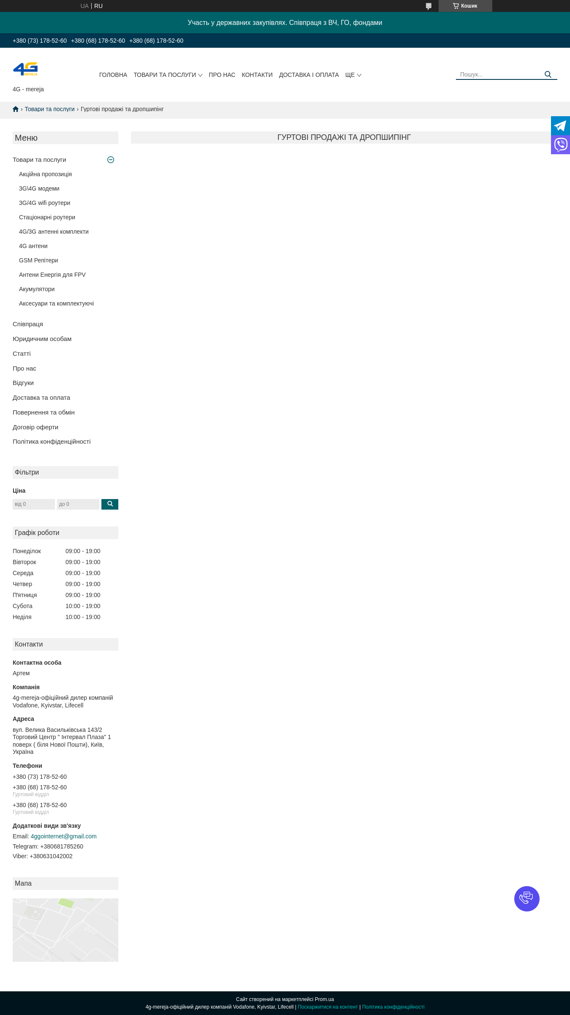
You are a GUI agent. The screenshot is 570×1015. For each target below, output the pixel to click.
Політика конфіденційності (52, 441)
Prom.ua (324, 999)
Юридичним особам (42, 338)
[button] (527, 898)
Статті (22, 353)
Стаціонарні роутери (47, 217)
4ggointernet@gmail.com (64, 836)
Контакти (257, 74)
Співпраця (28, 323)
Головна (113, 74)
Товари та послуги (165, 74)
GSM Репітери (38, 260)
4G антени (33, 246)
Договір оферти (35, 427)
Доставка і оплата (309, 74)
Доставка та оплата (41, 397)
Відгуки (23, 382)
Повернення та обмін (44, 412)
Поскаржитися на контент (328, 1007)
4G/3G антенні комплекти (54, 231)
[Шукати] (547, 74)
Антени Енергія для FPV (52, 274)
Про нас (222, 74)
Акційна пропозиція (45, 174)
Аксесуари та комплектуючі (56, 303)
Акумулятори (37, 289)
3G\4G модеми (39, 188)
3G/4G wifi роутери (44, 202)
